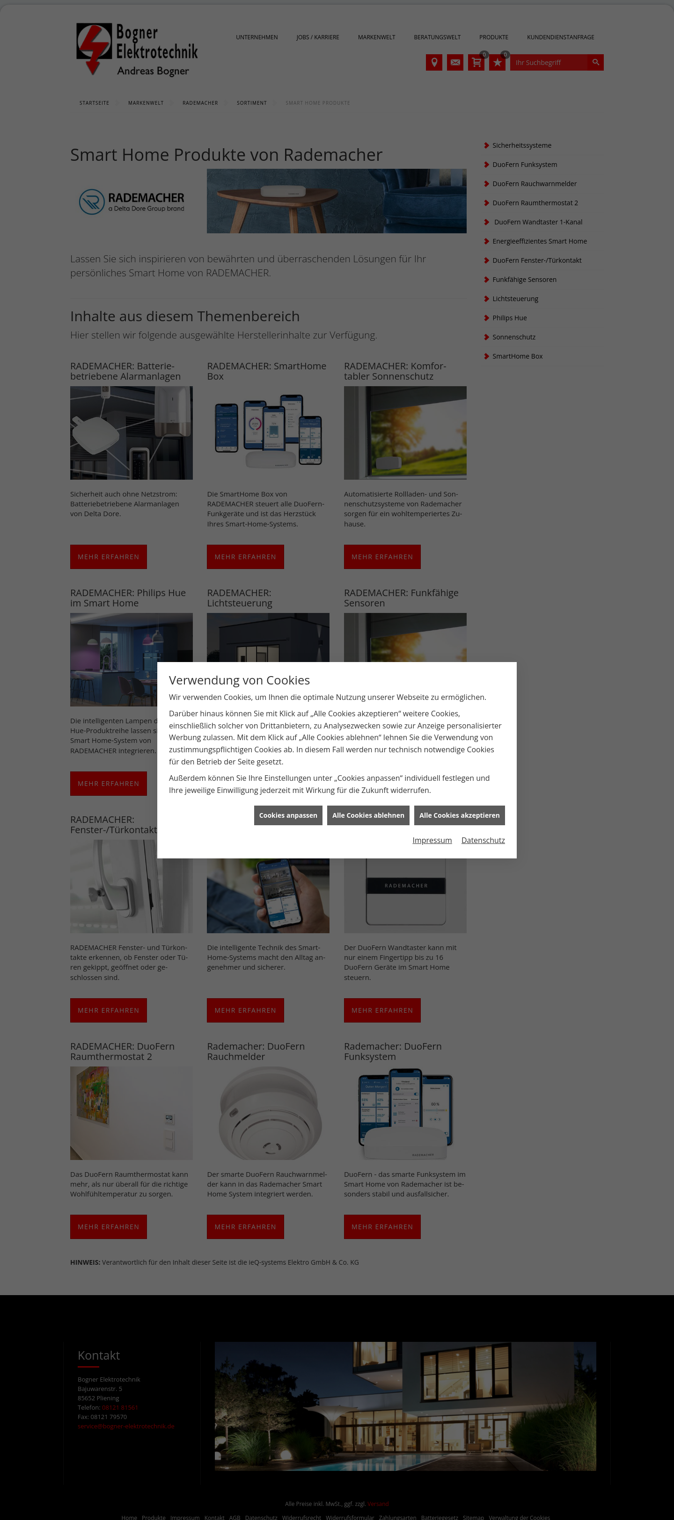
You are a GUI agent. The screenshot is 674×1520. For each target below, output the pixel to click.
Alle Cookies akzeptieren (459, 815)
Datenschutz (483, 840)
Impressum (432, 840)
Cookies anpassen (288, 815)
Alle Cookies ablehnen (368, 815)
